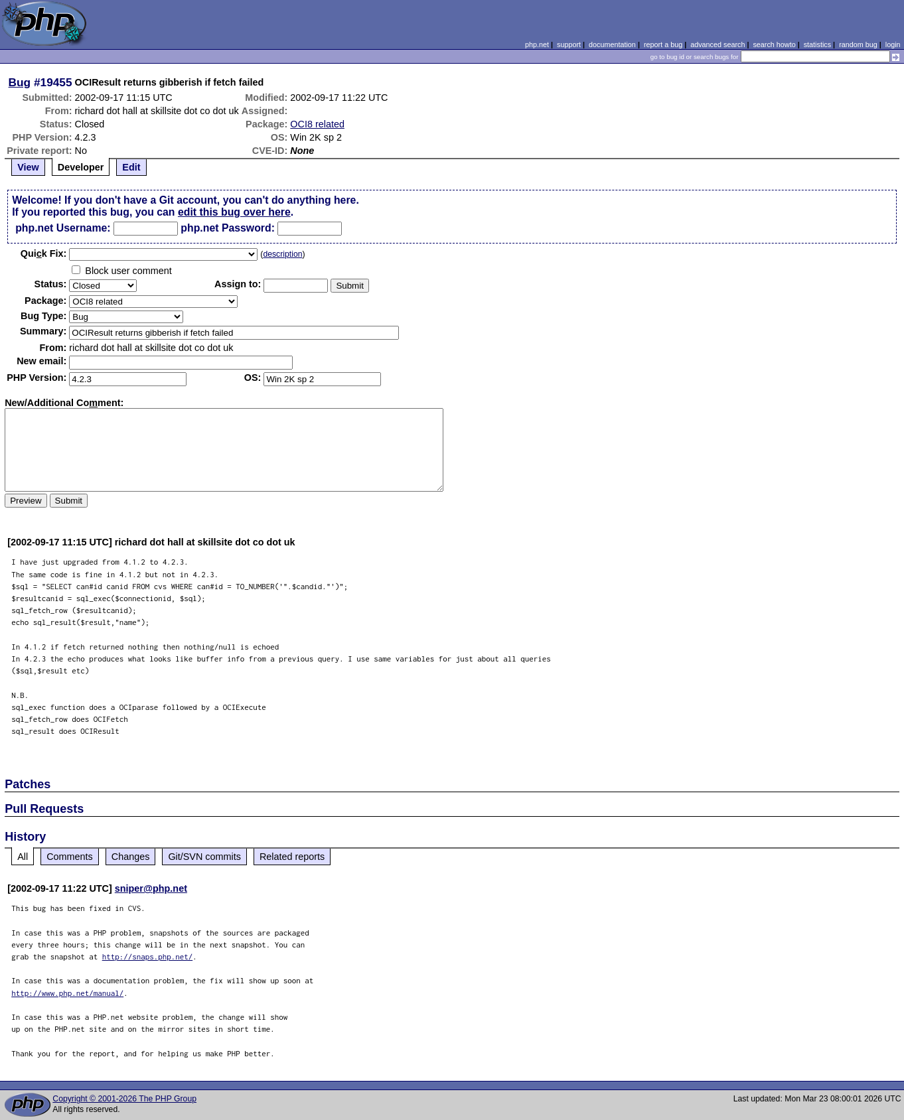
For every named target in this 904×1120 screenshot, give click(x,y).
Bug (20, 82)
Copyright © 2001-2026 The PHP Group (124, 1098)
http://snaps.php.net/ (147, 956)
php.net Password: (228, 228)
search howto (774, 44)
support (569, 44)
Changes (131, 856)
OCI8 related (317, 124)
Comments (69, 856)
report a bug (663, 44)
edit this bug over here (234, 212)
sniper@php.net (151, 888)
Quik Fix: (44, 253)
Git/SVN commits (204, 856)
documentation (612, 44)
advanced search (717, 44)
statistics (817, 44)
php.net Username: (62, 228)
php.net (537, 44)
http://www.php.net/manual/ (67, 993)
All (22, 856)
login (893, 44)
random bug (858, 44)
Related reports (292, 856)
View (28, 167)
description (282, 254)
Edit (131, 167)
